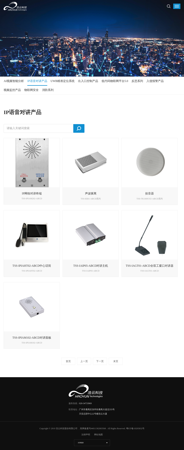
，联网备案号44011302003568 (92, 428)
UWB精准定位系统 (63, 81)
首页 (68, 361)
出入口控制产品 (88, 81)
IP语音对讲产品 (37, 81)
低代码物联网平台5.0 (115, 81)
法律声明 (85, 434)
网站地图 (98, 434)
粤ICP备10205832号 (135, 428)
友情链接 (81, 443)
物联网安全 (31, 89)
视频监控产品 (12, 89)
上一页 (84, 361)
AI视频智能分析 (14, 81)
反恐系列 (137, 81)
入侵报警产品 (155, 81)
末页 (115, 361)
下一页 (100, 361)
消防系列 (48, 89)
